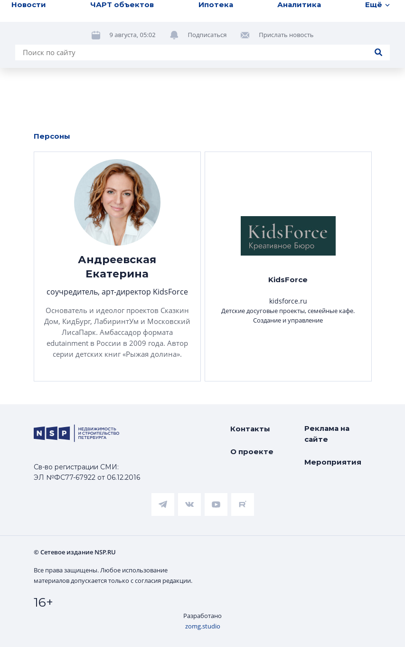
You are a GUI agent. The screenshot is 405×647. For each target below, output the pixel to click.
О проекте (251, 451)
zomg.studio (202, 626)
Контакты (250, 428)
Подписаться (207, 34)
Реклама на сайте (326, 434)
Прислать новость (286, 34)
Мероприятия (332, 461)
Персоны (52, 136)
